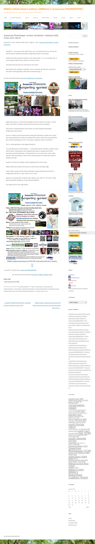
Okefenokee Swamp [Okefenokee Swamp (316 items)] (74, 429)
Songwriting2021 (24, 286)
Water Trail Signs (73, 150)
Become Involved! (16, 18)
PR (18, 286)
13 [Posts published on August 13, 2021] (82, 498)
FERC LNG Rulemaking (75, 117)
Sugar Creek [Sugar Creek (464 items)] (73, 444)
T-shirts (70, 196)
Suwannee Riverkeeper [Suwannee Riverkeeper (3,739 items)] (79, 449)
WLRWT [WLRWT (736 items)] (73, 467)
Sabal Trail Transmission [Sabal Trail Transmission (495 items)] (77, 435)
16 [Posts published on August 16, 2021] (69, 500)
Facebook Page (73, 277)
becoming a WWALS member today (42, 274)
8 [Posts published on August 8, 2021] (88, 496)
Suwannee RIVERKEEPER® (28, 270)
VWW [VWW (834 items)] (72, 455)
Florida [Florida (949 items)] (80, 411)
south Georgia (17, 289)
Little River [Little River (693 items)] (80, 421)
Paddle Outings (73, 52)
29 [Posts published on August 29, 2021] (88, 502)
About (71, 18)
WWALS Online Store (75, 218)
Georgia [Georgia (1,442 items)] (75, 414)
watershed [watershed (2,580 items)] (77, 456)
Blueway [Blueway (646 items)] (73, 403)
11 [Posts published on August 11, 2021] (75, 498)
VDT (17, 291)
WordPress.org (72, 525)
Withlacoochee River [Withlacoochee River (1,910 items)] (78, 464)
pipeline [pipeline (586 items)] (72, 431)
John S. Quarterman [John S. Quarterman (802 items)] (77, 419)
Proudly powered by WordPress (12, 536)
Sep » (87, 507)
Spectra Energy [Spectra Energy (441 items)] (74, 443)
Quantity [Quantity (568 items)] (73, 433)
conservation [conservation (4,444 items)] (76, 406)
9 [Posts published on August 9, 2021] (68, 498)
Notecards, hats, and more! (76, 226)
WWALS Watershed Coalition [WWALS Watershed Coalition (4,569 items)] (78, 474)
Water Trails (45, 18)
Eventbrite (71, 274)
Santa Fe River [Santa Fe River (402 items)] (73, 436)
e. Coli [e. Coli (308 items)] (78, 410)
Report (55, 18)
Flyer (32, 264)
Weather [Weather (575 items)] (72, 459)
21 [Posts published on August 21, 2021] (85, 500)
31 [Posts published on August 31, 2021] (72, 505)
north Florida (46, 286)
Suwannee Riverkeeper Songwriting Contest (47, 289)
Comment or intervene (77, 131)
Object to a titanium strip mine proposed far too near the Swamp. (79, 109)
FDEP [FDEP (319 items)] (83, 410)
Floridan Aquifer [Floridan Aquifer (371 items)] (74, 413)
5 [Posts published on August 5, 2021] (78, 496)
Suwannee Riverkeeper (28, 289)
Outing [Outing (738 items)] (85, 429)
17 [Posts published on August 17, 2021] (72, 500)
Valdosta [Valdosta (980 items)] (84, 453)
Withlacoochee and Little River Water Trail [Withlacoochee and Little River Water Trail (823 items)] (78, 461)
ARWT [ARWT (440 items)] (79, 402)
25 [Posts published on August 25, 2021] (75, 502)
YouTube (72, 285)
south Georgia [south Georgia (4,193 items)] (77, 439)
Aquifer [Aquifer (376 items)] (71, 402)
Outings (35, 18)
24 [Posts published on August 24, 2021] (72, 502)
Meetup (70, 283)
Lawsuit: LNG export (75, 173)
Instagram (72, 280)
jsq (47, 291)
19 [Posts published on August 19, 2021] (79, 500)
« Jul (69, 507)
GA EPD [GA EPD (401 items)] (83, 413)
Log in (70, 518)
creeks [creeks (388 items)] (71, 410)
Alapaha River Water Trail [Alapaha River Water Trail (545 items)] (78, 400)
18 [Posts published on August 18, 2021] (75, 500)
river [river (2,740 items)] (84, 433)
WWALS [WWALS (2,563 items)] (76, 469)
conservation (39, 286)
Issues (63, 18)
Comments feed (72, 522)
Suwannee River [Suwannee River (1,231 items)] (78, 446)
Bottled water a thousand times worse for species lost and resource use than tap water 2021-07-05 (47, 305)
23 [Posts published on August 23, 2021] (69, 502)
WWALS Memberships (75, 63)
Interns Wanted (73, 47)
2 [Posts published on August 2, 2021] (68, 496)
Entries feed (71, 520)
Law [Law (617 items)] (71, 421)
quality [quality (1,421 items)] (84, 431)
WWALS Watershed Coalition (26, 291)
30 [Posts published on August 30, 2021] (69, 505)
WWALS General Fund (75, 142)
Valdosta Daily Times (9, 291)
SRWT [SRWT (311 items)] (82, 443)
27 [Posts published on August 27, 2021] (82, 502)
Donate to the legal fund (76, 191)
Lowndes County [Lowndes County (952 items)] (77, 422)
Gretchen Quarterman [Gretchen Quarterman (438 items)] (76, 416)
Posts (27, 18)
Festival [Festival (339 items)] (71, 411)
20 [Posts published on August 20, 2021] (82, 500)
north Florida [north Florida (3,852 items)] (76, 426)
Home (5, 18)
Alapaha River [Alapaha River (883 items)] (75, 399)
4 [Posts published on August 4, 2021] (75, 496)
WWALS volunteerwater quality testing (75, 77)
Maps (78, 18)
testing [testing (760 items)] (72, 453)
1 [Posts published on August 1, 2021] (88, 493)
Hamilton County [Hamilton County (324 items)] (73, 417)
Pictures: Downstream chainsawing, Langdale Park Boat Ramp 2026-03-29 (79, 370)
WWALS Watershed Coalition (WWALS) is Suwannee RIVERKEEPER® (43, 9)
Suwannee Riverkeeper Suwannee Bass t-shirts (76, 213)
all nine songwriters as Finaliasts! (32, 78)
